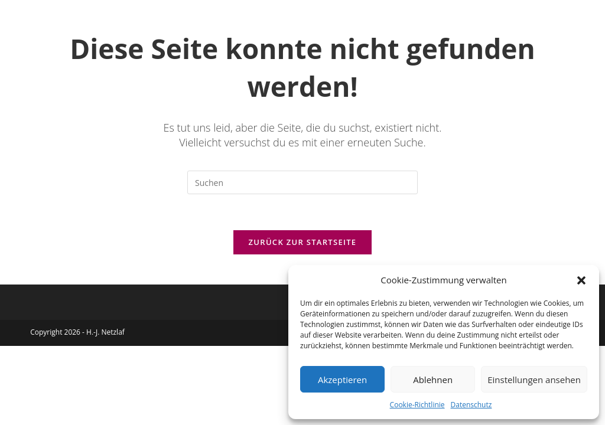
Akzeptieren (342, 379)
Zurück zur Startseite (303, 242)
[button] (581, 280)
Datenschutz (471, 405)
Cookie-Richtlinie (417, 405)
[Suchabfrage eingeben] (302, 182)
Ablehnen (433, 379)
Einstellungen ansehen (534, 379)
